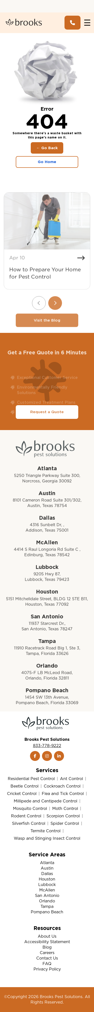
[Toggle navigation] (87, 23)
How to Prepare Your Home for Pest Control (45, 291)
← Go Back (47, 148)
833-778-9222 (47, 745)
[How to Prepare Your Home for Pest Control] (47, 239)
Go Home (47, 162)
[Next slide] (55, 321)
